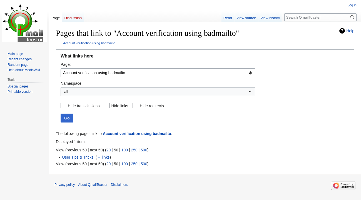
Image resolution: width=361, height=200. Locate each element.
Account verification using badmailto (89, 43)
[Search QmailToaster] (320, 17)
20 (108, 150)
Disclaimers (119, 185)
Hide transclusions (83, 106)
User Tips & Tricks (77, 157)
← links (103, 157)
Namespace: (72, 83)
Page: (66, 64)
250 (134, 150)
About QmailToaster (92, 185)
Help (350, 31)
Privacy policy (64, 185)
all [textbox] (66, 91)
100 (124, 150)
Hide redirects (152, 106)
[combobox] (158, 72)
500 (144, 150)
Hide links (119, 106)
